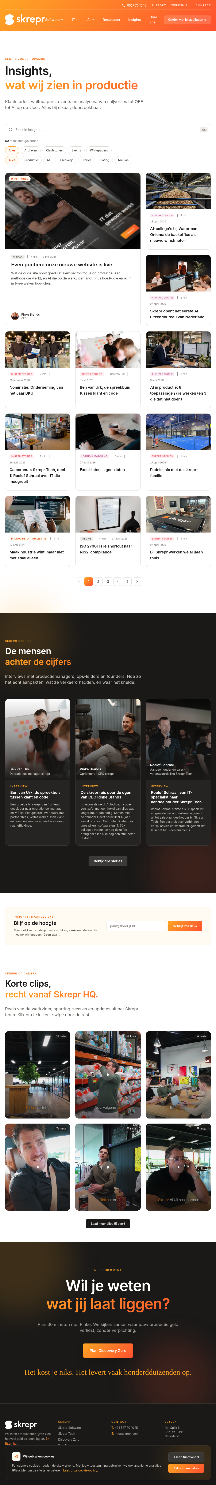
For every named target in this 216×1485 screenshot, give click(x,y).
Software (54, 20)
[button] (37, 1074)
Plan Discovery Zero (108, 1350)
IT (75, 20)
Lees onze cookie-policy (80, 1470)
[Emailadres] (136, 926)
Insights (134, 20)
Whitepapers (99, 150)
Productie (31, 160)
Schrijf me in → (185, 926)
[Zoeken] (108, 129)
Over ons (153, 19)
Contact (203, 5)
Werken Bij (181, 5)
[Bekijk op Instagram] (61, 1036)
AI (90, 20)
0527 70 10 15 (134, 5)
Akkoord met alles (186, 1468)
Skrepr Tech (66, 1433)
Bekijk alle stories (108, 861)
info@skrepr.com (126, 1433)
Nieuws (123, 160)
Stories (87, 160)
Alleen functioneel (186, 1457)
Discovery (66, 160)
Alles (12, 150)
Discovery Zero (68, 1439)
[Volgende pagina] (137, 581)
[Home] (25, 19)
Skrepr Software (69, 1427)
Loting (104, 160)
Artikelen (30, 150)
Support (158, 5)
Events (76, 150)
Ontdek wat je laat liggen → (187, 19)
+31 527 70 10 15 (126, 1427)
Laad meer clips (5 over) (108, 1223)
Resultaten (111, 20)
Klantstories (54, 150)
